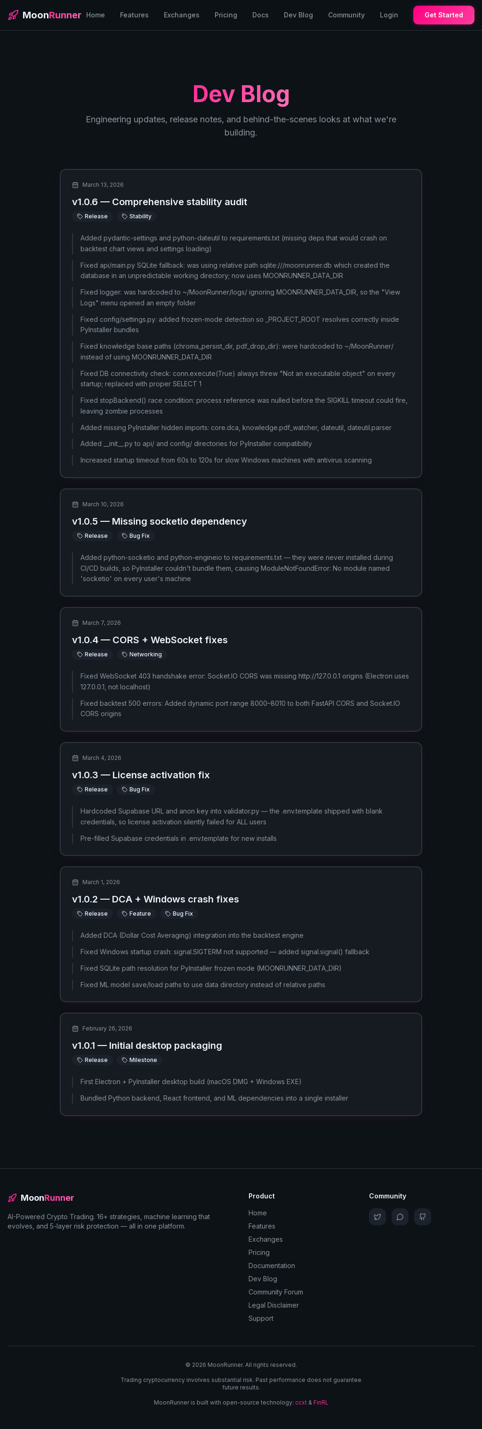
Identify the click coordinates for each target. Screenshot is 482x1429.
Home (95, 15)
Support (261, 1318)
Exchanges (182, 15)
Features (134, 15)
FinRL (321, 1402)
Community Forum (276, 1292)
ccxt (301, 1402)
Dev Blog (298, 15)
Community (346, 15)
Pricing (226, 15)
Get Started (444, 15)
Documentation (272, 1265)
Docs (260, 15)
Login (389, 15)
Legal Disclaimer (274, 1305)
